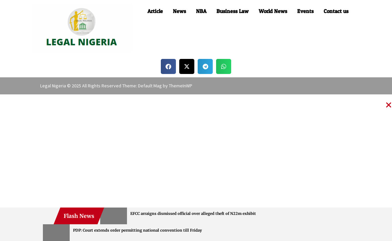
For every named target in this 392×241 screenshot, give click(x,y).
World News (273, 11)
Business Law (232, 11)
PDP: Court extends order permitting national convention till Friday (137, 230)
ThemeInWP (180, 86)
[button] (168, 66)
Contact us (336, 11)
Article (155, 11)
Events (305, 11)
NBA (201, 11)
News (179, 11)
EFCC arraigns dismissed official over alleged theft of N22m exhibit (193, 213)
